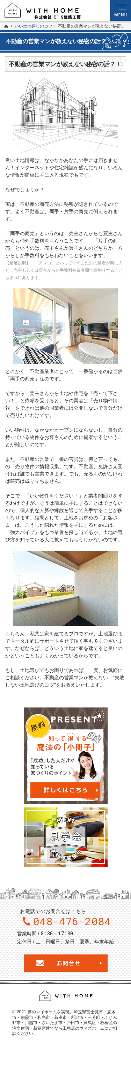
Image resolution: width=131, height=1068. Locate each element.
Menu (120, 10)
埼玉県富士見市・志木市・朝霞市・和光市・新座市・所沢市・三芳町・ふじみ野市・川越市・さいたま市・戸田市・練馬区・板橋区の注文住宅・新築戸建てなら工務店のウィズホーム (64, 1020)
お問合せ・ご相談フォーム (66, 963)
